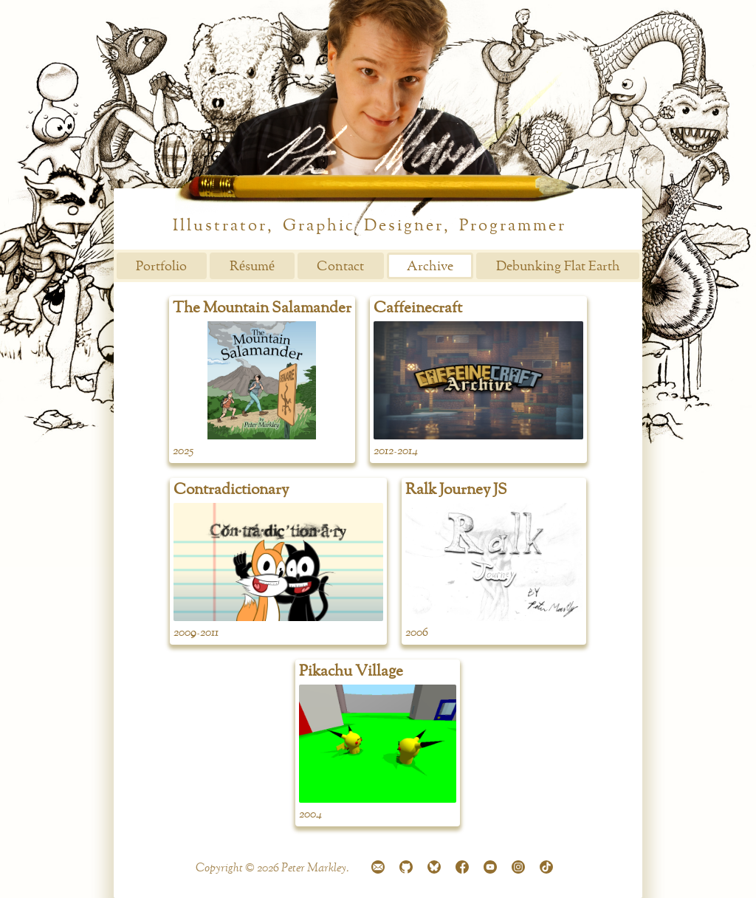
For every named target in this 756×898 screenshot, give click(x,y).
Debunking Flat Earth (558, 266)
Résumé (252, 266)
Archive (430, 266)
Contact (340, 266)
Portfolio (161, 266)
